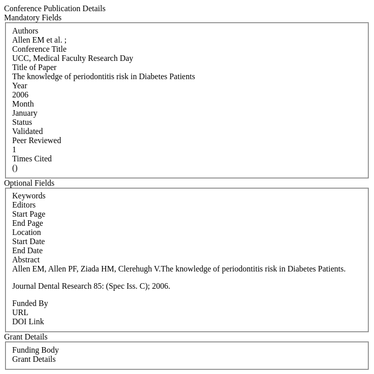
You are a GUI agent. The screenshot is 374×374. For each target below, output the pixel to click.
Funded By (30, 303)
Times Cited (32, 158)
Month (23, 103)
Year (19, 85)
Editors (24, 204)
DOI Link (28, 321)
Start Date (28, 241)
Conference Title (39, 49)
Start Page (28, 214)
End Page (27, 223)
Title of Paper (34, 67)
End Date (27, 250)
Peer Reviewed (36, 140)
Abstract (26, 259)
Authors (25, 30)
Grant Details (34, 359)
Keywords (29, 195)
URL (20, 312)
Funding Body (35, 350)
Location (26, 232)
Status (22, 122)
